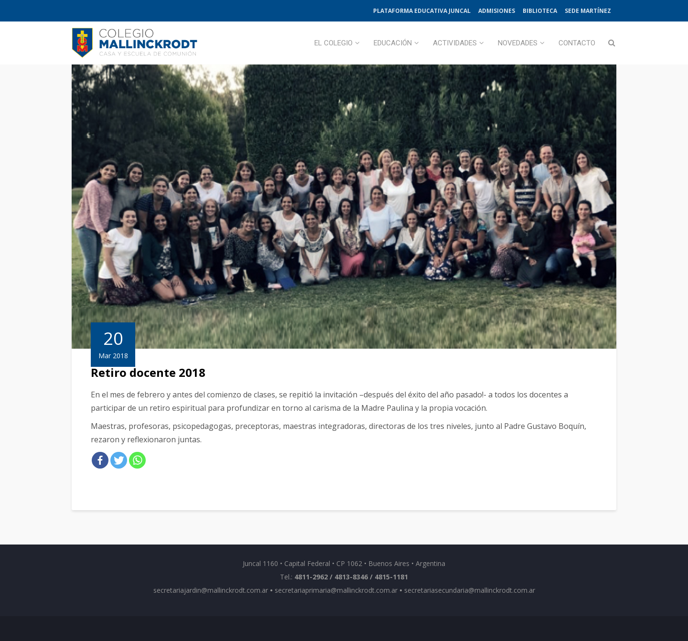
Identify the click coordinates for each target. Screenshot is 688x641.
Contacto (577, 43)
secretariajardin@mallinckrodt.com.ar (210, 590)
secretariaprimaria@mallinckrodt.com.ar (336, 590)
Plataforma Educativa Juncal (422, 11)
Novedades (518, 43)
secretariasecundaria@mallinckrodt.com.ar (469, 590)
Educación (393, 43)
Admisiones (496, 11)
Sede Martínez (588, 11)
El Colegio (333, 43)
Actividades (455, 43)
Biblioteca (540, 11)
